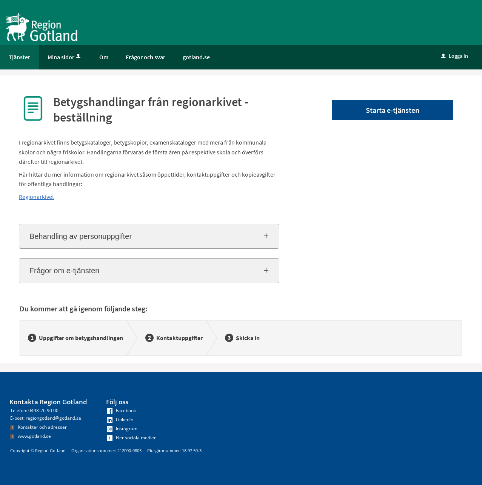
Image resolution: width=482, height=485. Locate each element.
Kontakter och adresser (38, 427)
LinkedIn (120, 419)
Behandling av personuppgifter (80, 236)
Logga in (454, 55)
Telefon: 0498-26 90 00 (34, 410)
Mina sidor (65, 57)
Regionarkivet (36, 196)
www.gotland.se (30, 436)
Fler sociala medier (131, 437)
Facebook (121, 410)
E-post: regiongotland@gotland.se (45, 418)
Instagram (122, 428)
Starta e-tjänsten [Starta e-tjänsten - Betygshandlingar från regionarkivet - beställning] (392, 110)
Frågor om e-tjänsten (64, 270)
